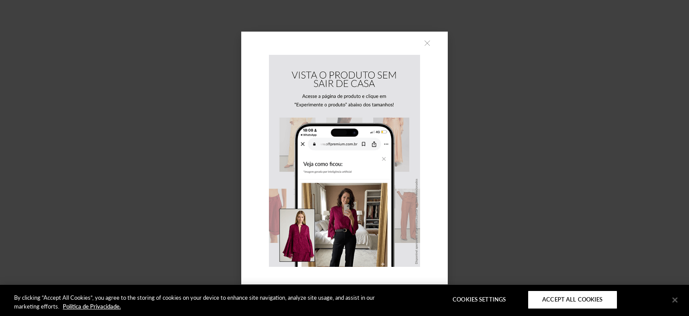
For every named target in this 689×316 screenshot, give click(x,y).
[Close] (675, 299)
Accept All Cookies (572, 299)
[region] (344, 300)
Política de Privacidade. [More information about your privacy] (92, 306)
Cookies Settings (479, 299)
